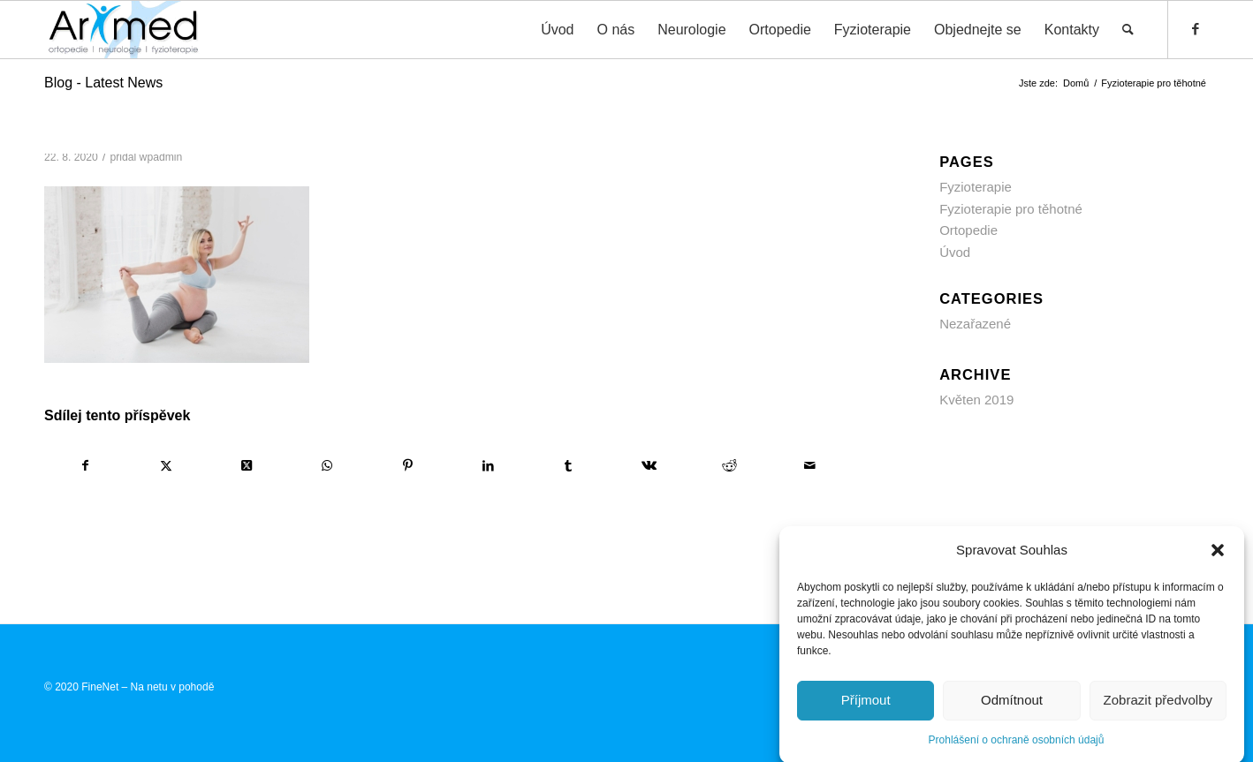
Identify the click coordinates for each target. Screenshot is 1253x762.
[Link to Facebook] (1195, 29)
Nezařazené (975, 323)
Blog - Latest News (103, 82)
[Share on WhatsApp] (327, 465)
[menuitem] (557, 29)
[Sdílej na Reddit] (729, 465)
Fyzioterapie (975, 186)
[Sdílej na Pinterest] (407, 465)
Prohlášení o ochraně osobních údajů (1017, 749)
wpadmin (161, 157)
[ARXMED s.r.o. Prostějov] (123, 29)
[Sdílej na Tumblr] (568, 465)
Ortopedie (968, 230)
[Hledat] (1128, 29)
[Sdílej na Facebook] (85, 465)
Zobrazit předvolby (1158, 708)
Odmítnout (1012, 708)
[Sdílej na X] (166, 465)
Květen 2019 (976, 399)
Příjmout (866, 708)
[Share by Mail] (809, 465)
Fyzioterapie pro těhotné (1010, 208)
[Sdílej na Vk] (648, 465)
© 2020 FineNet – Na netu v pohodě (129, 687)
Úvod (954, 252)
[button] (1217, 559)
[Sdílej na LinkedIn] (488, 465)
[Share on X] (246, 465)
